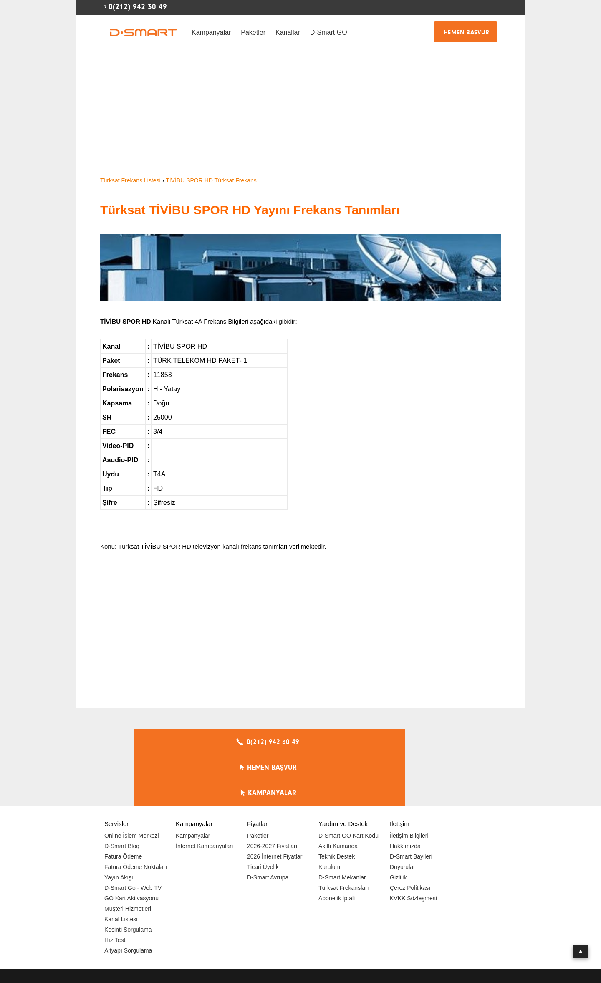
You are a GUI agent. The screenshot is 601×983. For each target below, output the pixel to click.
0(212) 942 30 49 (138, 6)
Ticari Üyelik (263, 816)
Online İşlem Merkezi (131, 784)
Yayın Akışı (118, 826)
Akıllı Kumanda (338, 795)
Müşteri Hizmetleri (127, 857)
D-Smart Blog (121, 795)
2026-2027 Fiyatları (272, 795)
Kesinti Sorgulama (128, 878)
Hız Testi (115, 889)
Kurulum (329, 816)
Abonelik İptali (336, 847)
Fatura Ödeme (123, 805)
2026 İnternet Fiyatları (275, 805)
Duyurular (402, 816)
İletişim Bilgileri (409, 784)
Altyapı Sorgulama (128, 899)
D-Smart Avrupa (267, 826)
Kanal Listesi (120, 868)
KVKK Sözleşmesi (413, 847)
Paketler (253, 32)
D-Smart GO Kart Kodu (348, 784)
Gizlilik (398, 826)
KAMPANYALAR (413, 742)
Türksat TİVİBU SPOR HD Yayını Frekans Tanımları (249, 210)
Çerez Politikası (410, 837)
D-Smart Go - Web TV (133, 837)
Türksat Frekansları (343, 837)
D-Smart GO (328, 32)
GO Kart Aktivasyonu (131, 847)
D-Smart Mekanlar (342, 826)
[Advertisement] (300, 112)
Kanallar (287, 32)
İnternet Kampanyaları (204, 795)
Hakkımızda (405, 795)
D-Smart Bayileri (411, 805)
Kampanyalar (211, 32)
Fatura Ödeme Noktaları (135, 816)
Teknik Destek (336, 805)
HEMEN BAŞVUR (467, 32)
